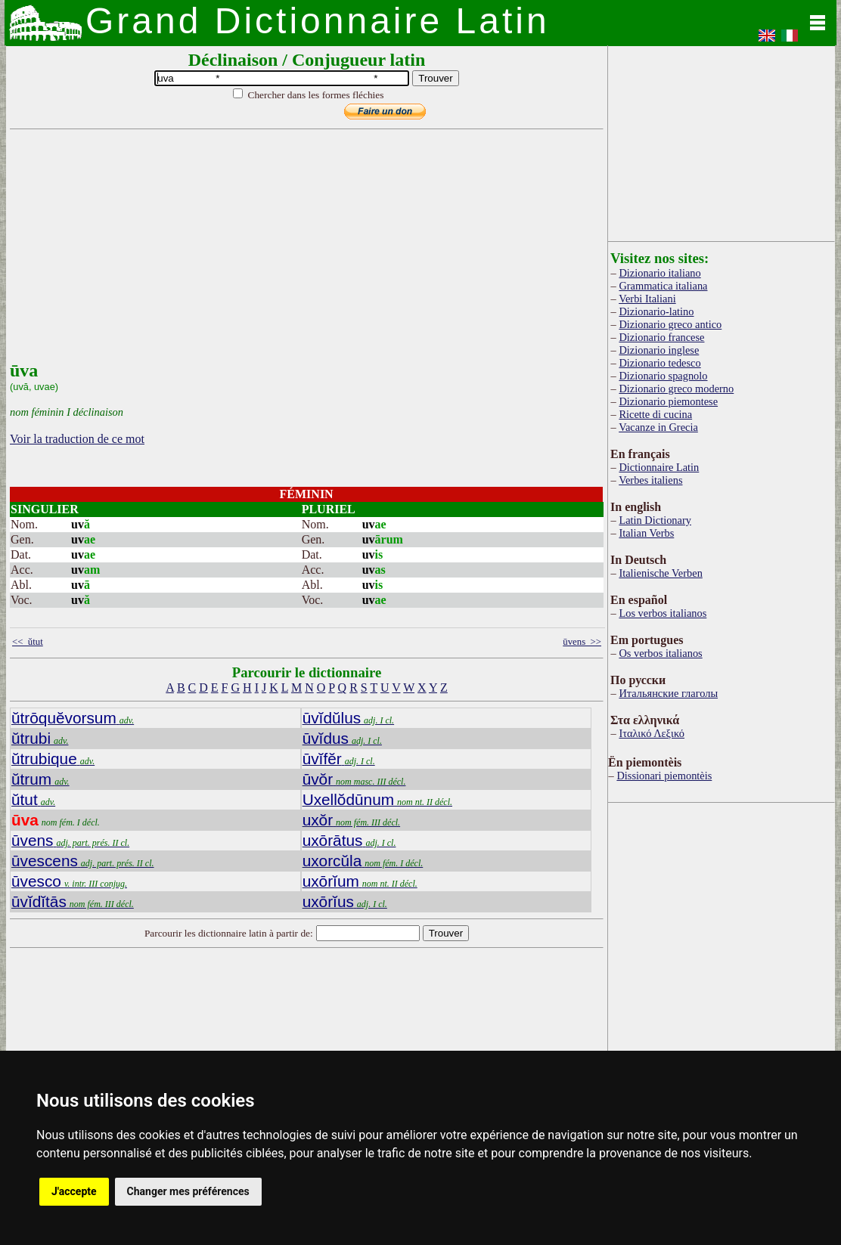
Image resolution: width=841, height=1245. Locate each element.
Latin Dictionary (655, 520)
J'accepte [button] (74, 1191)
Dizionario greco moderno (676, 388)
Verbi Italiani (647, 299)
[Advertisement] (305, 255)
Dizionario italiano (659, 273)
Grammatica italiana (663, 286)
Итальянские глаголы (668, 693)
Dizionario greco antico (670, 324)
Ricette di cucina (655, 414)
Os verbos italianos (660, 653)
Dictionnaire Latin (659, 467)
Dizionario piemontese (668, 401)
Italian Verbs (646, 533)
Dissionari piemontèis (664, 776)
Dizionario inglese (659, 350)
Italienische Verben (660, 573)
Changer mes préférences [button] (188, 1191)
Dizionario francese (661, 337)
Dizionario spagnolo (663, 376)
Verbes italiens (650, 480)
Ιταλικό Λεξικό (651, 733)
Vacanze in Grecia (658, 427)
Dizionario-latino (656, 311)
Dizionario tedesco (659, 363)
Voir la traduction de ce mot (77, 438)
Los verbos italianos (662, 613)
